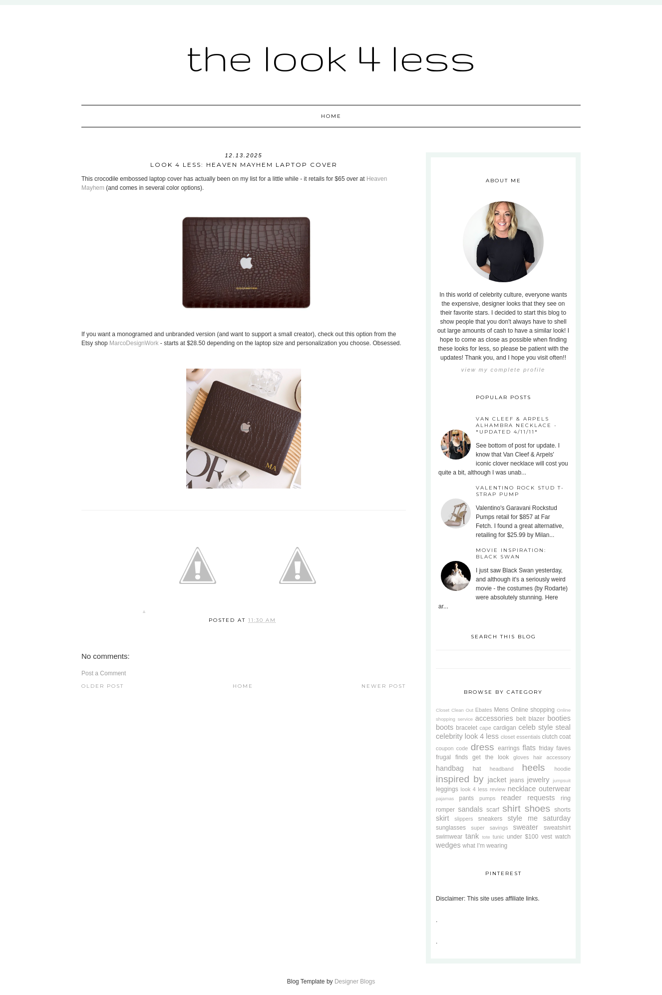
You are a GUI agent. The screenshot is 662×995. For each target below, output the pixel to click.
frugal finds (452, 757)
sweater (525, 827)
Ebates (483, 710)
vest (546, 836)
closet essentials (520, 737)
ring (566, 798)
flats (528, 748)
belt (521, 718)
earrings (508, 748)
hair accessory (552, 757)
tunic (498, 837)
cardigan (504, 727)
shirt (511, 808)
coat (565, 736)
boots (444, 727)
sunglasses (451, 827)
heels (533, 767)
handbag (450, 768)
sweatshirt (557, 827)
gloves (521, 757)
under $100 (522, 836)
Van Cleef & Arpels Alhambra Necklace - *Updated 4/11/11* (516, 425)
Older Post (102, 686)
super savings (489, 828)
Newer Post (383, 686)
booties (559, 718)
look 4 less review (483, 789)
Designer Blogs (354, 981)
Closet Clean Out (454, 710)
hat (477, 768)
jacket (497, 780)
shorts (562, 809)
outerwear (555, 789)
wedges (448, 845)
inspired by (460, 779)
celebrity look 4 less (467, 736)
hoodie (563, 769)
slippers (463, 819)
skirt (442, 818)
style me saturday (539, 818)
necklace (522, 789)
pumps (487, 798)
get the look (490, 757)
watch (563, 836)
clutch (550, 736)
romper (445, 809)
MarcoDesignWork (133, 343)
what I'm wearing (485, 845)
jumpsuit (562, 780)
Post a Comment (103, 673)
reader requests (528, 798)
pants (466, 798)
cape (485, 728)
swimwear (449, 836)
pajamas (445, 798)
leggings (447, 789)
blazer (537, 718)
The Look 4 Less (331, 57)
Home (331, 116)
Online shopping (533, 709)
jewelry (538, 780)
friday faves (555, 748)
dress (482, 747)
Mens (501, 709)
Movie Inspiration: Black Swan (511, 553)
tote (486, 837)
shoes (537, 808)
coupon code (452, 748)
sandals (470, 809)
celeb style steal (544, 727)
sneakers (490, 818)
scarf (492, 809)
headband (502, 769)
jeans (517, 780)
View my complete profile (503, 370)
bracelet (466, 727)
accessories (494, 718)
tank (472, 836)
